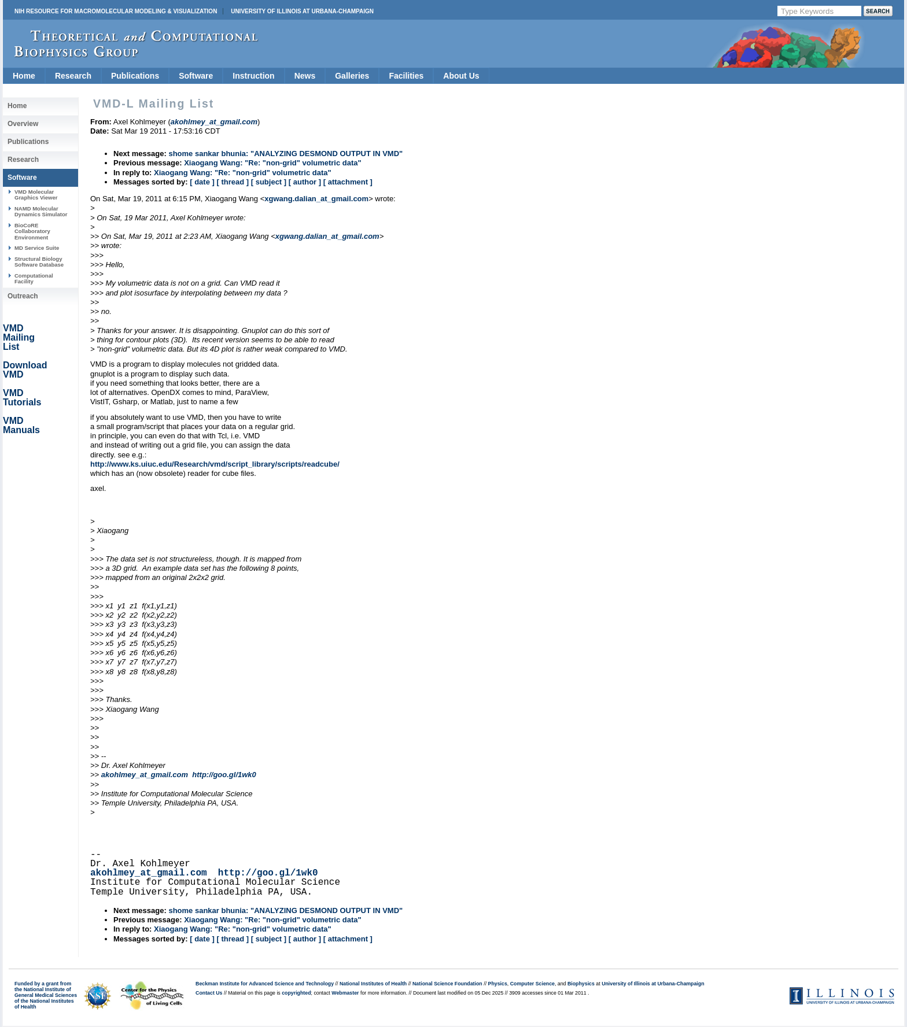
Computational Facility (33, 278)
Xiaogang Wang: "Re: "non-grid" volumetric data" (273, 162)
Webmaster (345, 993)
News (305, 75)
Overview (23, 124)
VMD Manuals (21, 425)
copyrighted (296, 993)
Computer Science (532, 984)
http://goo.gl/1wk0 (224, 774)
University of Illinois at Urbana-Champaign (302, 11)
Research (73, 75)
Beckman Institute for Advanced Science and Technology (265, 984)
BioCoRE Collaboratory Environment (32, 231)
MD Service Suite (36, 248)
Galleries (352, 75)
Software (196, 75)
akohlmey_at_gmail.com (144, 774)
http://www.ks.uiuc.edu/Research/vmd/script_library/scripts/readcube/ (215, 464)
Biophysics (581, 984)
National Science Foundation (447, 984)
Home (24, 75)
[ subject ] (268, 182)
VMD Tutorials (22, 397)
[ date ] (202, 182)
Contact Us (209, 993)
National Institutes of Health (373, 984)
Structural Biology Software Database (39, 262)
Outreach (23, 296)
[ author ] (305, 182)
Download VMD (25, 369)
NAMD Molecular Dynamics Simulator (41, 211)
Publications (135, 75)
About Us (461, 75)
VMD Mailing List (19, 337)
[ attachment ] (348, 182)
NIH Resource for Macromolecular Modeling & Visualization (115, 11)
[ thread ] (232, 182)
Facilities (406, 75)
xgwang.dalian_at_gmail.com (316, 198)
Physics (497, 984)
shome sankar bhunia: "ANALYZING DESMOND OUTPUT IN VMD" (285, 153)
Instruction (253, 75)
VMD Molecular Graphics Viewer (35, 195)
